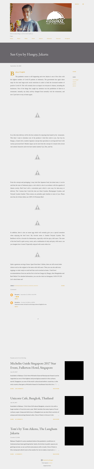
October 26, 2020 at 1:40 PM (28, 302)
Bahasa (17, 72)
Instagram (67, 38)
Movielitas (17, 302)
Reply (16, 298)
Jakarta (41, 38)
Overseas (58, 38)
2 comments (18, 454)
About (18, 38)
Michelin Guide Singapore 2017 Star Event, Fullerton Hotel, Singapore (33, 365)
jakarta (74, 85)
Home (11, 38)
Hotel (33, 38)
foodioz (74, 81)
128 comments (19, 388)
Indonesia (49, 38)
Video (26, 38)
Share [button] (74, 71)
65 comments (19, 419)
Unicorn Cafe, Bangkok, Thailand (31, 398)
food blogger (75, 79)
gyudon (74, 83)
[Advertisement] (35, 339)
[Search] (77, 4)
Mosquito (17, 294)
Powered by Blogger (47, 460)
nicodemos (50, 462)
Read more (56, 388)
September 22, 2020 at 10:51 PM (28, 294)
